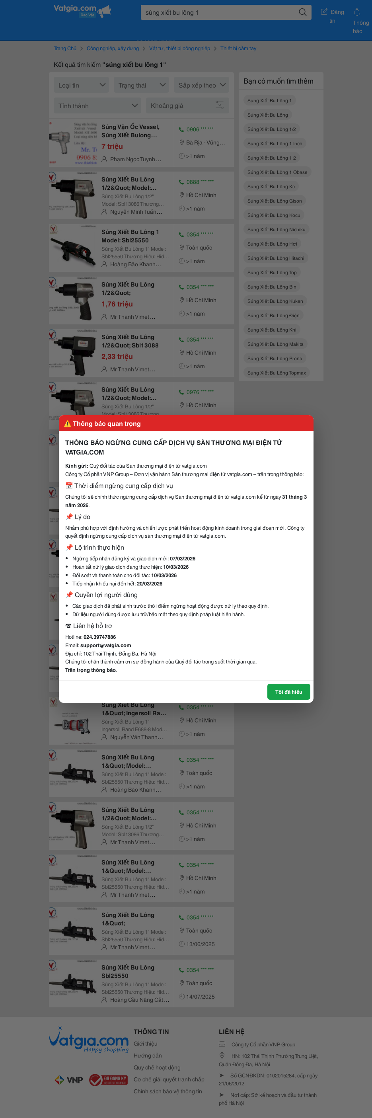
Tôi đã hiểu (288, 691)
